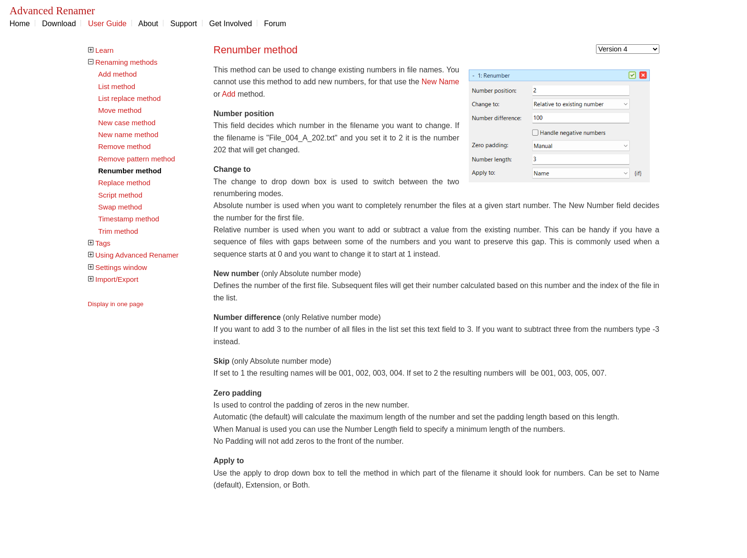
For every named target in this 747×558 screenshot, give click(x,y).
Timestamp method (128, 219)
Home (20, 24)
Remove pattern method (136, 159)
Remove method (124, 146)
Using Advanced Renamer (137, 255)
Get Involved (230, 24)
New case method (126, 123)
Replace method (124, 183)
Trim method (118, 231)
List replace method (129, 98)
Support (184, 24)
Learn (104, 50)
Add (228, 94)
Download (59, 24)
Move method (119, 110)
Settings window (121, 267)
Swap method (120, 207)
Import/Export (116, 279)
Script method (120, 195)
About (148, 24)
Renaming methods (126, 62)
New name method (128, 134)
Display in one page (115, 304)
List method (116, 86)
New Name (440, 82)
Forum (275, 24)
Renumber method (130, 171)
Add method (117, 74)
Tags (103, 243)
